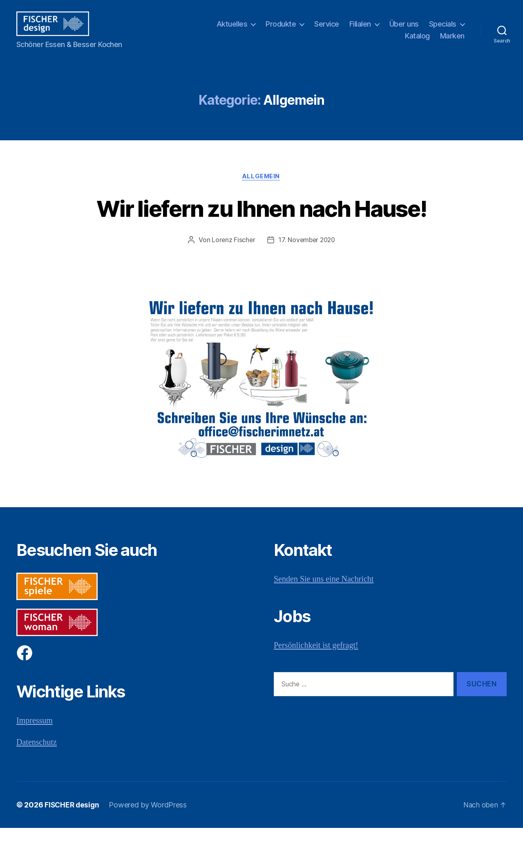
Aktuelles (232, 30)
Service (326, 30)
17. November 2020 (307, 253)
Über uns (404, 30)
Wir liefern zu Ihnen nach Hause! (261, 220)
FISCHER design (73, 818)
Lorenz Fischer (232, 253)
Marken (452, 42)
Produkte (281, 30)
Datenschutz (37, 754)
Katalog (417, 42)
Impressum (35, 733)
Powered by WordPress (150, 818)
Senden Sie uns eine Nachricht (326, 592)
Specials (442, 30)
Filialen (360, 30)
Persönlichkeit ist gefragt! (318, 657)
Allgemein (261, 189)
